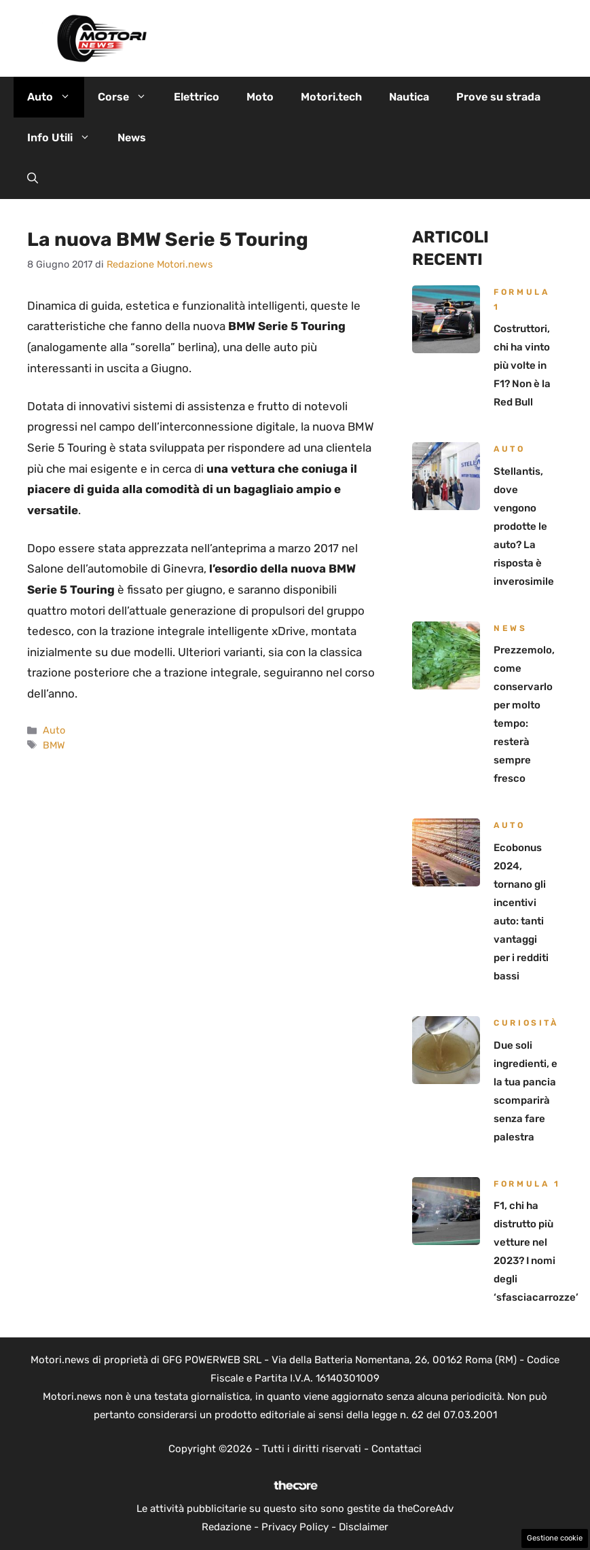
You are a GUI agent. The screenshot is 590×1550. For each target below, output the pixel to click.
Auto (55, 97)
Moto (260, 96)
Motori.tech (331, 96)
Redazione (226, 1527)
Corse (129, 97)
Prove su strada (498, 96)
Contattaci (396, 1449)
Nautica (409, 96)
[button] (33, 178)
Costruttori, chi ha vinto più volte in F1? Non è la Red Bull (522, 365)
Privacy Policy (295, 1527)
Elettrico (196, 96)
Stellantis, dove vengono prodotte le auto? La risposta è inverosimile (524, 526)
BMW (54, 745)
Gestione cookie (555, 1538)
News (131, 137)
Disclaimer (363, 1527)
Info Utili (65, 138)
